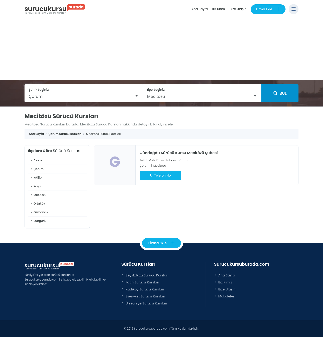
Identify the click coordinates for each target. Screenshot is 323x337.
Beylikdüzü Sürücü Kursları (144, 275)
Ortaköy (37, 203)
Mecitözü (38, 195)
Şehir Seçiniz (39, 90)
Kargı (35, 186)
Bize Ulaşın (238, 9)
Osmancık (39, 212)
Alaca (36, 160)
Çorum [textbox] (36, 96)
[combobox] (84, 96)
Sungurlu (38, 221)
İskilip (36, 178)
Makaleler (224, 296)
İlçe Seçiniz (156, 90)
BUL (280, 93)
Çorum (36, 169)
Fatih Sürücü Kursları (140, 282)
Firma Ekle (268, 9)
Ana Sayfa (199, 9)
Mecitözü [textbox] (156, 96)
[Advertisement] (161, 49)
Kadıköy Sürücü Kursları (142, 289)
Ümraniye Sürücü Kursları (144, 303)
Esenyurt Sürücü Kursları (143, 296)
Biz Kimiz (219, 9)
